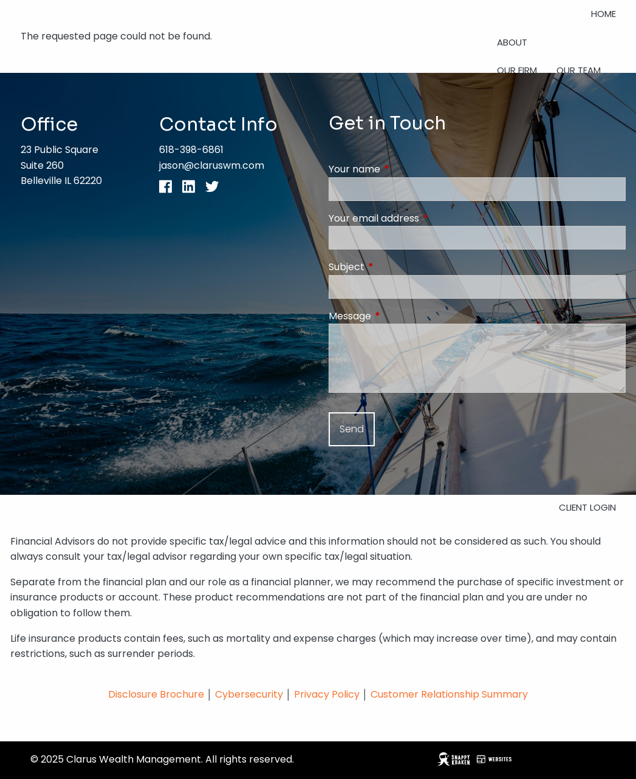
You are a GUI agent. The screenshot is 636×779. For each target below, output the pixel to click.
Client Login (587, 507)
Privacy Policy (328, 694)
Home (603, 13)
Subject (395, 267)
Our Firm (517, 70)
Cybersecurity (249, 694)
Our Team (578, 70)
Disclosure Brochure (156, 694)
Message (398, 316)
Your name (403, 169)
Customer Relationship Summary (449, 694)
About (512, 42)
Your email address (422, 218)
